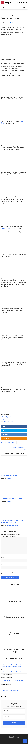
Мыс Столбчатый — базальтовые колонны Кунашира (14, 647)
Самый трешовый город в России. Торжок (13, 668)
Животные (9, 522)
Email (2, 561)
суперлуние (10, 421)
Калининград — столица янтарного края (13, 676)
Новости (9, 475)
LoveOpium (6, 2)
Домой (3, 15)
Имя (2, 554)
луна (5, 421)
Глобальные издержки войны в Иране (14, 614)
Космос (7, 15)
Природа (14, 522)
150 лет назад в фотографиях (10, 687)
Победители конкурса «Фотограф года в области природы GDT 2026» (14, 630)
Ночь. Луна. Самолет (8, 417)
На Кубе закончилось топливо (14, 598)
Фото (17, 522)
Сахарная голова (6, 228)
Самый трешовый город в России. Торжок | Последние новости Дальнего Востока (13, 662)
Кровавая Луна (7, 419)
